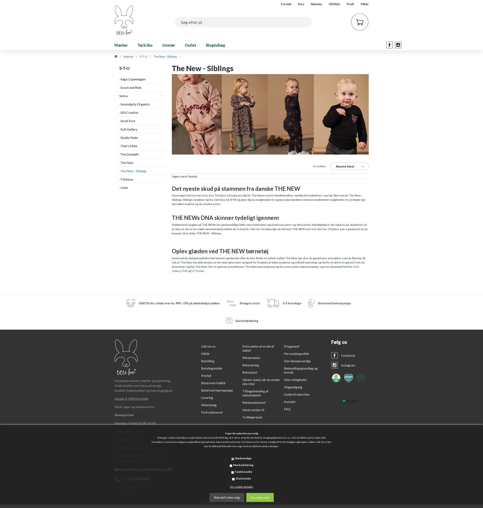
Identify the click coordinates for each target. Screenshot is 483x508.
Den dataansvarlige (297, 361)
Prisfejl (206, 375)
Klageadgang (293, 387)
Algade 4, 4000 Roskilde (131, 398)
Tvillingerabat (252, 417)
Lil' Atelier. (198, 271)
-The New (126, 163)
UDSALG (334, 4)
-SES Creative (128, 112)
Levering (207, 397)
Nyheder (316, 4)
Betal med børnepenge (217, 390)
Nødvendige (243, 458)
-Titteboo (126, 179)
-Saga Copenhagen (132, 79)
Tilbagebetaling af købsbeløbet (255, 393)
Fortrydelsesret (212, 412)
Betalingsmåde (211, 368)
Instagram (348, 365)
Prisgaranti (291, 346)
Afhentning (209, 405)
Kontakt (289, 402)
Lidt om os (208, 346)
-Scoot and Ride (130, 87)
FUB (184, 271)
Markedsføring (243, 465)
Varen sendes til (253, 410)
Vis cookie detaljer (241, 486)
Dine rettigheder (295, 380)
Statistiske (243, 478)
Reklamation (251, 358)
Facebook (348, 355)
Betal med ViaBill (213, 383)
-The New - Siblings (133, 171)
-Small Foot (127, 121)
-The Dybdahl (128, 154)
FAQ (287, 409)
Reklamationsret (254, 402)
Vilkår (365, 4)
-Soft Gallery (128, 129)
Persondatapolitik (296, 353)
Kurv (301, 4)
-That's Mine (128, 146)
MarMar (347, 266)
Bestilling (207, 361)
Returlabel (249, 372)
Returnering (250, 365)
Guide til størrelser (297, 394)
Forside (286, 4)
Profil (350, 4)
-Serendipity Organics (134, 104)
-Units (123, 188)
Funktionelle (243, 471)
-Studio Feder (128, 137)
